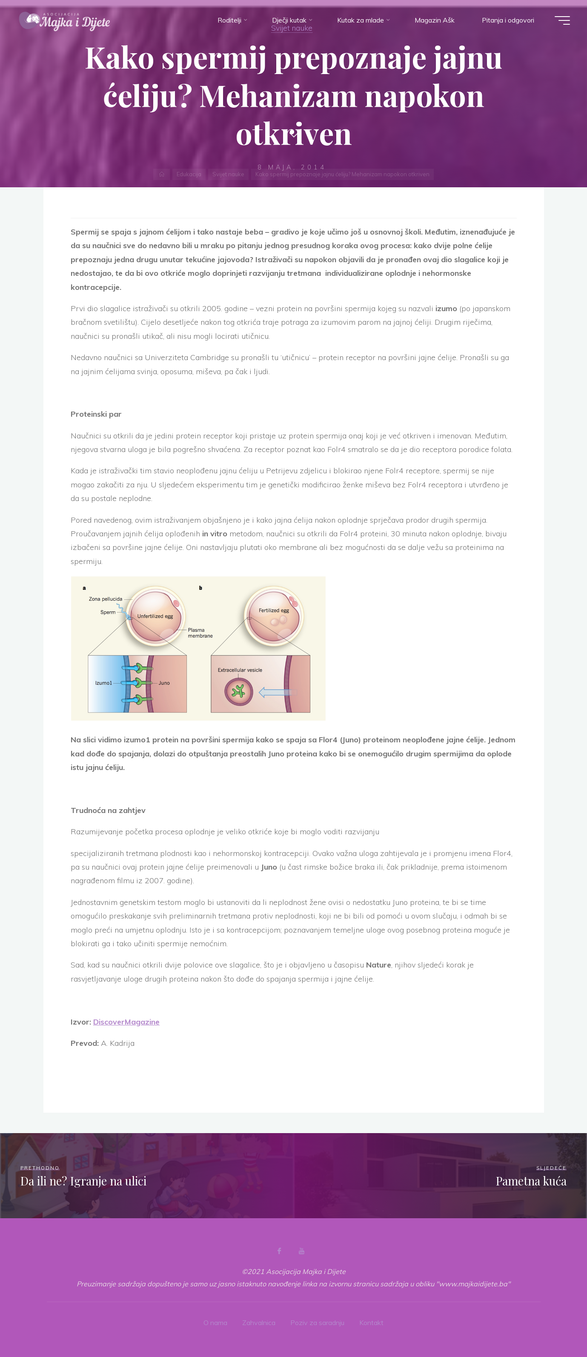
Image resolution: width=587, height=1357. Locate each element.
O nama (215, 1322)
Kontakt (371, 1322)
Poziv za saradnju (317, 1322)
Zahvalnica (258, 1322)
